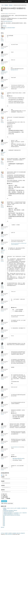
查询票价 (4, 501)
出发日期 (2, 485)
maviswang (3, 152)
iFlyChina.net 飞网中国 (6, 1)
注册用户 (6, 533)
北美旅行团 (23, 533)
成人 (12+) (5, 494)
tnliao (2, 258)
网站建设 (6, 5)
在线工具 (18, 533)
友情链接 (14, 533)
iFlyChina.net (10, 534)
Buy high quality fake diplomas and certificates (11, 515)
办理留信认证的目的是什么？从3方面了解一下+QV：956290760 (15, 512)
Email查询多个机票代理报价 (7, 503)
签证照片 (10, 27)
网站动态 (10, 5)
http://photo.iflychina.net (8, 21)
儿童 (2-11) (5, 495)
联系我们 (10, 533)
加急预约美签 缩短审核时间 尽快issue (10, 510)
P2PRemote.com (4, 71)
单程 (5, 475)
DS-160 (7, 27)
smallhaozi (3, 250)
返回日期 (2, 489)
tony (6, 13)
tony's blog (3, 28)
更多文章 (2, 527)
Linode (6, 534)
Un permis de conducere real (8, 511)
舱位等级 (8, 498)
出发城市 (2, 476)
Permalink (2, 48)
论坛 (2, 5)
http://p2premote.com (14, 69)
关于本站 (2, 533)
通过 (4, 516)
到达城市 (2, 481)
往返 (2, 475)
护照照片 (13, 27)
